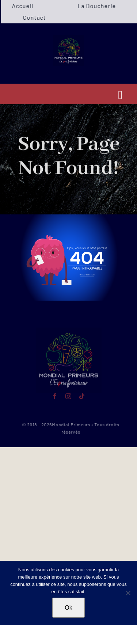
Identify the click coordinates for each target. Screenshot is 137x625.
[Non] (128, 593)
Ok (68, 608)
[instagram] (68, 395)
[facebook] (55, 395)
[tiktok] (82, 395)
